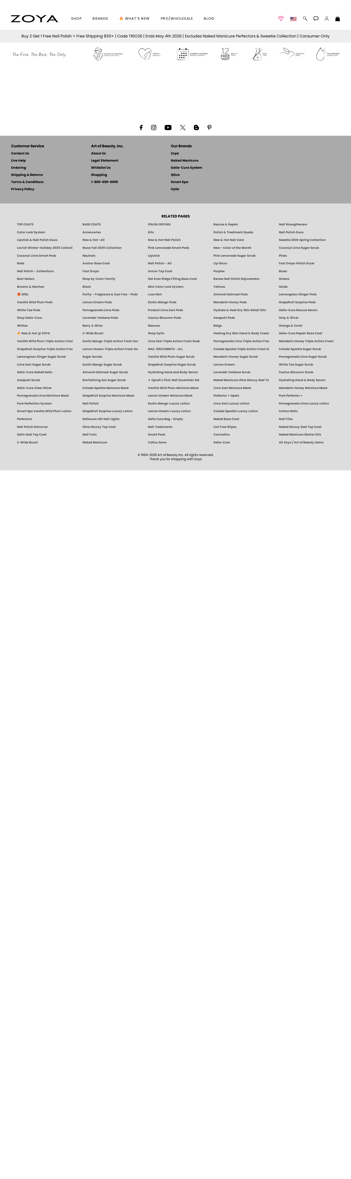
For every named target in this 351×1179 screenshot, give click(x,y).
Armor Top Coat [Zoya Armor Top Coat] (160, 979)
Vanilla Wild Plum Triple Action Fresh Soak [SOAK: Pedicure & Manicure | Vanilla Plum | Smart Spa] (45, 1049)
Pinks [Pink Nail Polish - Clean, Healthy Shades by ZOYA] (283, 964)
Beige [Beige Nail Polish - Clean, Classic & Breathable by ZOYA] (217, 1034)
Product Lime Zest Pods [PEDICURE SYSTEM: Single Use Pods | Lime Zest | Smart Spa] (165, 1018)
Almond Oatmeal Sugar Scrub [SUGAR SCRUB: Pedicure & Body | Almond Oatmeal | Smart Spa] (105, 1081)
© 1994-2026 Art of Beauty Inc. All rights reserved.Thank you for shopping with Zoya (176, 1166)
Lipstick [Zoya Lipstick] (154, 964)
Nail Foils (89, 1143)
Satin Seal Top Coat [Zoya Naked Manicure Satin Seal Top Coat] (32, 1143)
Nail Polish (90, 1112)
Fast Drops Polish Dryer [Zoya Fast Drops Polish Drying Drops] (297, 972)
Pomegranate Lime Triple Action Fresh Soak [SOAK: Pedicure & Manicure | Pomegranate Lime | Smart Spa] (241, 1049)
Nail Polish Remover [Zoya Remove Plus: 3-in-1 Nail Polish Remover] (32, 1135)
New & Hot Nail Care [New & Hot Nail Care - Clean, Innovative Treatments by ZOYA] (228, 948)
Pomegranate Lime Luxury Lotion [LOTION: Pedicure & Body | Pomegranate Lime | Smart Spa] (304, 1112)
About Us (98, 862)
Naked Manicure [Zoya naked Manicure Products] (94, 1151)
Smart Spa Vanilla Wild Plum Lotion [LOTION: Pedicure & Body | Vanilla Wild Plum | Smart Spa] (44, 1120)
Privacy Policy (22, 898)
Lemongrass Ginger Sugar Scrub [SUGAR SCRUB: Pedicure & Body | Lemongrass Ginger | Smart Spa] (41, 1065)
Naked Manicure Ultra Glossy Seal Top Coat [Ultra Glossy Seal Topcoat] (241, 1088)
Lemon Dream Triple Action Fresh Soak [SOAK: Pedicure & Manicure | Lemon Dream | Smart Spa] (110, 1057)
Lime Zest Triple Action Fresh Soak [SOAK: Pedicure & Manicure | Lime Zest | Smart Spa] (174, 1049)
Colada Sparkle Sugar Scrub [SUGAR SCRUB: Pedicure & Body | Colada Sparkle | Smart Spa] (300, 1057)
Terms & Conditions (27, 891)
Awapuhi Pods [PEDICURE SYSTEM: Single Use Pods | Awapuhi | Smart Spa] (224, 1026)
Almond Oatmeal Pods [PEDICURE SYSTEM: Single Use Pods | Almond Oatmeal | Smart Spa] (230, 1003)
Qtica (175, 883)
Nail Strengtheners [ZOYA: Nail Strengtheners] (293, 933)
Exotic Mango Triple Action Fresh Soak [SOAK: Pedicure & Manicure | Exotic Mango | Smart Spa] (110, 1049)
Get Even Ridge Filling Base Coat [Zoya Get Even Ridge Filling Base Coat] (172, 987)
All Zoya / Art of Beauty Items (301, 1151)
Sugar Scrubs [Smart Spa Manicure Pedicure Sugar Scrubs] (92, 1065)
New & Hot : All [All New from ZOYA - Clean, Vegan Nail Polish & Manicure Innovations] (93, 948)
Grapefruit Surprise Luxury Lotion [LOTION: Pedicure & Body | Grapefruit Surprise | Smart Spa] (107, 1120)
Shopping (99, 883)
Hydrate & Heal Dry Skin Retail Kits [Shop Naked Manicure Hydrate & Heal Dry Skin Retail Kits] (239, 1018)
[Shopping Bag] (337, 19)
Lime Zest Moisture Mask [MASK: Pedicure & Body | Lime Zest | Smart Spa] (232, 1096)
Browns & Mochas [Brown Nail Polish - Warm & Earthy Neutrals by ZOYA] (30, 995)
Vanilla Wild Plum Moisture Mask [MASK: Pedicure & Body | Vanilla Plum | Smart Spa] (173, 1096)
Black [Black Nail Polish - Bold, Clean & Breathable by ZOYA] (86, 995)
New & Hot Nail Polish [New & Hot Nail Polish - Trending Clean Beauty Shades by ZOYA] (164, 948)
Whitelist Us (101, 876)
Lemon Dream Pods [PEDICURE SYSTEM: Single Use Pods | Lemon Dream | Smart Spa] (97, 1011)
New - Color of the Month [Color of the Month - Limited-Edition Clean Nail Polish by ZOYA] (232, 956)
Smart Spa (179, 891)
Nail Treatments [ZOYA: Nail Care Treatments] (160, 1135)
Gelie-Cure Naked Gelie (34, 1081)
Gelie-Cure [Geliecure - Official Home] (221, 1151)
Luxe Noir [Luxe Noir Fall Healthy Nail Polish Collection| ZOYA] (155, 1003)
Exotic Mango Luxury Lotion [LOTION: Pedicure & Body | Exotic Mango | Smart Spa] (169, 1112)
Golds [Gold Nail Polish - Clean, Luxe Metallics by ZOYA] (283, 995)
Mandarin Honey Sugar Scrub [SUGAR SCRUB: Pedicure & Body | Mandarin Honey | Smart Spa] (235, 1065)
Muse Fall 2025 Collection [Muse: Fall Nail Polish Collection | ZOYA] (102, 956)
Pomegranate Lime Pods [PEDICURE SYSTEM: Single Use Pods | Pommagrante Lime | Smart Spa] (100, 1018)
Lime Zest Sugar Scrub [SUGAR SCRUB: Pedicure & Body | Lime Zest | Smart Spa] (33, 1073)
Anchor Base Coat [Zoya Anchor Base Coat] (96, 972)
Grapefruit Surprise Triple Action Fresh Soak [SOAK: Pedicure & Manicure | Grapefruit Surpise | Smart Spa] (45, 1057)
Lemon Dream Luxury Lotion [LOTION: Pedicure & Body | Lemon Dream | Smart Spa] (169, 1120)
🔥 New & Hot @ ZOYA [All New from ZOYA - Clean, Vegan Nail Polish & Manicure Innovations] (33, 1042)
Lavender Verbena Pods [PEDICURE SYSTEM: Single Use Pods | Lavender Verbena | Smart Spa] (100, 1026)
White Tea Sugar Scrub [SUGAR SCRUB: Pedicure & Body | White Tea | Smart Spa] (296, 1073)
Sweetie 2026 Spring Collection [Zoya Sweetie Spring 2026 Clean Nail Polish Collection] (302, 948)
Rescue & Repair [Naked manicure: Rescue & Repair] (225, 933)
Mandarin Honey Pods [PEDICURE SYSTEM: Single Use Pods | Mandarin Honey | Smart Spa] (230, 1011)
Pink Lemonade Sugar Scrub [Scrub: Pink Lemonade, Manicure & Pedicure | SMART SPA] (234, 964)
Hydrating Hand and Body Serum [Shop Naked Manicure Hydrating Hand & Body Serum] (173, 1081)
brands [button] (100, 18)
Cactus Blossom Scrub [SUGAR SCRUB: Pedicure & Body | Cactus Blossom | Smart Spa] (296, 1081)
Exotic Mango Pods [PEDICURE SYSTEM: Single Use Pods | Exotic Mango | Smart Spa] (162, 1011)
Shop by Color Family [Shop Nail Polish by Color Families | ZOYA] (98, 987)
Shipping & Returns (27, 883)
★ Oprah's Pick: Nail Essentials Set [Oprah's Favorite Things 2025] (173, 1088)
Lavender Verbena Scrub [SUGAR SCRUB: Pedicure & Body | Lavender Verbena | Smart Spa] (231, 1081)
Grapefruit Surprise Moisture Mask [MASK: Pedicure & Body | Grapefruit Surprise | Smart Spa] (108, 1104)
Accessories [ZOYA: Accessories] (91, 941)
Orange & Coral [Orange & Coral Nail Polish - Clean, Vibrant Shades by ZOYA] (290, 1034)
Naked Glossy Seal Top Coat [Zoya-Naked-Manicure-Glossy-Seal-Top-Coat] (300, 1135)
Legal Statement (104, 869)
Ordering (18, 876)
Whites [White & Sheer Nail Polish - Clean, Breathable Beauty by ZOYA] (22, 1034)
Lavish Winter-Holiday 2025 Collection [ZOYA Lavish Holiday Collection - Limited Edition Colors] (45, 956)
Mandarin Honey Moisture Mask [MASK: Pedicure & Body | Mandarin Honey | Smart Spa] (303, 1096)
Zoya (175, 862)
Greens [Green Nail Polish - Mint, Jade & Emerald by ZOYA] (284, 987)
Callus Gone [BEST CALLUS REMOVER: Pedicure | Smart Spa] (157, 1151)
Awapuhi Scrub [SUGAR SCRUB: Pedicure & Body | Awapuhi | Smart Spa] (28, 1088)
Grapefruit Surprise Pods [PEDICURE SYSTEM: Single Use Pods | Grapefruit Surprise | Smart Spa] (297, 1011)
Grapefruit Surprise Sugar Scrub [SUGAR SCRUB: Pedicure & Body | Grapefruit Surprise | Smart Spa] (172, 1073)
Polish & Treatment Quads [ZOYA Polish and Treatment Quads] (233, 941)
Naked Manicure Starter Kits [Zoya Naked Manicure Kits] (300, 1143)
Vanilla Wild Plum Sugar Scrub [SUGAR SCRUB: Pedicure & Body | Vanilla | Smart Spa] (171, 1065)
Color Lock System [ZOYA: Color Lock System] (31, 941)
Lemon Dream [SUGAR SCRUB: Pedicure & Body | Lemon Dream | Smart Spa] (224, 1073)
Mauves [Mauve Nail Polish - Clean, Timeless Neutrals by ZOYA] (154, 1034)
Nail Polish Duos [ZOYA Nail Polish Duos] (291, 941)
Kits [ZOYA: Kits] (151, 941)
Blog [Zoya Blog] (209, 18)
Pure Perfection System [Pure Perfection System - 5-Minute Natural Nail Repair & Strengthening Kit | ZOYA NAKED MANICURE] (34, 1112)
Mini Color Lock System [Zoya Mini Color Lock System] (166, 995)
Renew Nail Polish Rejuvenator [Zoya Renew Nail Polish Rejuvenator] (236, 987)
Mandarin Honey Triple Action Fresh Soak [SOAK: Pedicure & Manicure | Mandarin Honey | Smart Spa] (307, 1049)
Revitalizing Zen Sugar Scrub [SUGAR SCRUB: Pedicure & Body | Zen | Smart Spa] (104, 1088)
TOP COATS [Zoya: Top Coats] (25, 933)
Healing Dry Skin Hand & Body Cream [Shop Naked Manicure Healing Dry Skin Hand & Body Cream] (241, 1042)
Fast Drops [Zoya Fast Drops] (90, 979)
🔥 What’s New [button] (134, 18)
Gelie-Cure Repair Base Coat (300, 1042)
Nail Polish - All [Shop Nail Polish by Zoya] (160, 972)
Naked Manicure (184, 869)
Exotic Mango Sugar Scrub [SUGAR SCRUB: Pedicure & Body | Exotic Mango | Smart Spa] (102, 1073)
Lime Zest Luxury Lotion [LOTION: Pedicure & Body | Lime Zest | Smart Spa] (231, 1112)
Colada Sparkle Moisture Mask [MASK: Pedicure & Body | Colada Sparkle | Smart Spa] (105, 1096)
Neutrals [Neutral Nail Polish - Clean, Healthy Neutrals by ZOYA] (89, 964)
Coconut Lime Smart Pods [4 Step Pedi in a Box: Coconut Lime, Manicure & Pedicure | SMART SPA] (36, 964)
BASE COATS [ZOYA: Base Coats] (91, 933)
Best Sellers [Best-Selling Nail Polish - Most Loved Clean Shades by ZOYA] (25, 987)
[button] (35, 18)
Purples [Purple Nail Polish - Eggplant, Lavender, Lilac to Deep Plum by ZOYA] (219, 979)
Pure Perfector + (291, 1104)
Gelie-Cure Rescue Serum (298, 1018)
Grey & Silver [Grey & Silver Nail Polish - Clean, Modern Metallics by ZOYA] (289, 1026)
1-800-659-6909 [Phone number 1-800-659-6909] (104, 891)
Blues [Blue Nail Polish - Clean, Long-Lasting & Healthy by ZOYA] (283, 979)
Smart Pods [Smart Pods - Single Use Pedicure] (156, 1143)
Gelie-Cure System (186, 876)
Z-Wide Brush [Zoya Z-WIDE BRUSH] (27, 1151)
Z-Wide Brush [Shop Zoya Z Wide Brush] (92, 1042)
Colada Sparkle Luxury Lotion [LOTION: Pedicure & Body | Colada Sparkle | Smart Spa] (235, 1120)
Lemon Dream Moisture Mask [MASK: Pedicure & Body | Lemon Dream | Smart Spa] (170, 1104)
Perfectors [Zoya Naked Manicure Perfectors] (24, 1127)
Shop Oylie (156, 1042)
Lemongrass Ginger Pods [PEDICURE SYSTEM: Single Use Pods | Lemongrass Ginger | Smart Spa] (298, 1003)
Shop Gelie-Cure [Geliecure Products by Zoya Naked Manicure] (29, 1026)
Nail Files (286, 1127)
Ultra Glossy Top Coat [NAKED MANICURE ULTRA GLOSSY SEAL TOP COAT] (99, 1135)
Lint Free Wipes (225, 1135)
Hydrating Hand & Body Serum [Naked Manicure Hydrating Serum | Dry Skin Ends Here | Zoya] (302, 1088)
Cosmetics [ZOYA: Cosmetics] (221, 1143)
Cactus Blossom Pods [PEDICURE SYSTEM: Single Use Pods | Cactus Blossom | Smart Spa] (164, 1026)
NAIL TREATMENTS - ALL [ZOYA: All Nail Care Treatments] (165, 1057)
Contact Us (20, 862)
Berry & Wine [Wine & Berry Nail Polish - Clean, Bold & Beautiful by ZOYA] (92, 1034)
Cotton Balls (288, 1120)
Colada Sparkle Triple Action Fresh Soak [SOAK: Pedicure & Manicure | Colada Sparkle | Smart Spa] (241, 1057)
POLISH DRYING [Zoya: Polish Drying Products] (159, 933)
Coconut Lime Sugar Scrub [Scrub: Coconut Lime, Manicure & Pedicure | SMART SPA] (299, 956)
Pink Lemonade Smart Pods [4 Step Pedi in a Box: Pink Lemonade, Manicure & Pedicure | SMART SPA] (168, 956)
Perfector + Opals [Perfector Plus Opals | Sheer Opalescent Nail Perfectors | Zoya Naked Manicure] (226, 1104)
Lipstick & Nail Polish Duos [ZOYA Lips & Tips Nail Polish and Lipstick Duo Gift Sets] (37, 948)
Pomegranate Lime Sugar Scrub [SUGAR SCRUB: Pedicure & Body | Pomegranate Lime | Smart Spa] (303, 1065)
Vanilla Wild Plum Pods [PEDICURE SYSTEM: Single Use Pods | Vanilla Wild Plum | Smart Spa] (35, 1011)
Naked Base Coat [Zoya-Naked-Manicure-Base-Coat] (226, 1127)
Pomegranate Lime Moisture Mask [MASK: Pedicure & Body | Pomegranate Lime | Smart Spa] (43, 1104)
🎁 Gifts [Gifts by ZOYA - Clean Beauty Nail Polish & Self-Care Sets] (23, 1003)
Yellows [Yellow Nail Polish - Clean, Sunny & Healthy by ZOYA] (219, 995)
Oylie (175, 898)
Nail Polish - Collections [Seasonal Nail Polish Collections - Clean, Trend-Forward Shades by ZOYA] (35, 979)
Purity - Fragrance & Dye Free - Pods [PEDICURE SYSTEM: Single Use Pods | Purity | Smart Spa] (110, 1003)
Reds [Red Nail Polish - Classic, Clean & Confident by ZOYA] (20, 972)
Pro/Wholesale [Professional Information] (177, 18)
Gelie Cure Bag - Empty (165, 1127)
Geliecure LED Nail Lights (101, 1127)
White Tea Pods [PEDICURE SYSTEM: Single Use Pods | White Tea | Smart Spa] (28, 1018)
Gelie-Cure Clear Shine (34, 1096)
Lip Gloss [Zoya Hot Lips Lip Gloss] (220, 972)
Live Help (18, 869)
